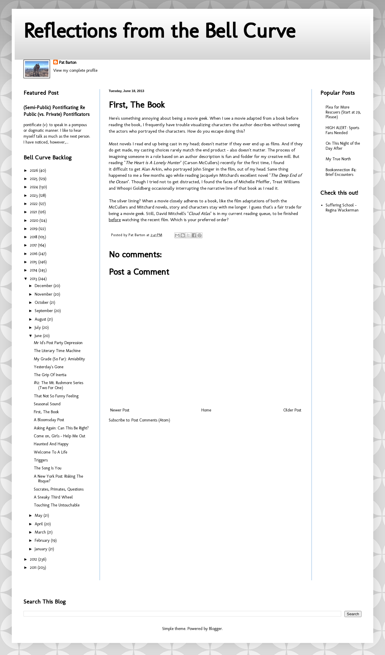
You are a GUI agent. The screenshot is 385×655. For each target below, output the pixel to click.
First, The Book (46, 411)
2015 (34, 261)
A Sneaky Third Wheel (53, 497)
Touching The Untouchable (57, 505)
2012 (34, 559)
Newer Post (119, 410)
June (39, 335)
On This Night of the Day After (343, 146)
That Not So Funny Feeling (56, 396)
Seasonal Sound (47, 403)
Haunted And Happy (51, 443)
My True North (338, 158)
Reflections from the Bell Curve (159, 30)
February (43, 540)
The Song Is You (47, 468)
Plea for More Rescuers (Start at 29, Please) (343, 112)
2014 (34, 270)
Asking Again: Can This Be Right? (61, 428)
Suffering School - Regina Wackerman (342, 208)
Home (206, 410)
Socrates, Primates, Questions (58, 489)
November (44, 294)
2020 (34, 220)
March (41, 532)
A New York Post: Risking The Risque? (58, 479)
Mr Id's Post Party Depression (58, 342)
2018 (34, 236)
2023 (34, 195)
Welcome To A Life (50, 452)
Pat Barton (67, 62)
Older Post (292, 410)
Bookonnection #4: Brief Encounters (341, 172)
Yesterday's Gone (48, 366)
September (44, 310)
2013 (34, 278)
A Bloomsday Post (49, 419)
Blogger (215, 628)
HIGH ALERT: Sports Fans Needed (342, 130)
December (44, 285)
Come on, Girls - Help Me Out (59, 436)
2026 (34, 170)
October (42, 302)
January (41, 548)
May (39, 515)
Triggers (41, 460)
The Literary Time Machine (57, 350)
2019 (34, 228)
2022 (34, 203)
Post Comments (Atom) (150, 420)
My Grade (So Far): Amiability (59, 358)
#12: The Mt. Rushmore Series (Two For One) (58, 385)
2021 (34, 211)
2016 (34, 253)
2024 (34, 186)
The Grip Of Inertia (50, 374)
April (39, 523)
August (41, 319)
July (38, 327)
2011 (34, 567)
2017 (34, 245)
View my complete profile (75, 70)
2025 (34, 178)
